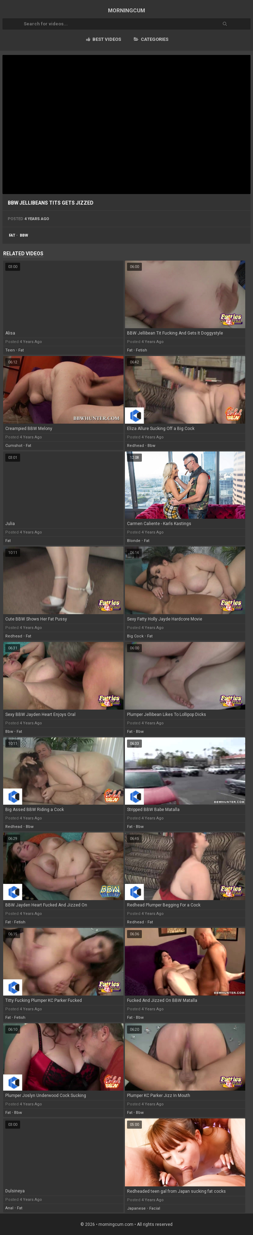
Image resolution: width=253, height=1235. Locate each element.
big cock (135, 636)
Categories (151, 39)
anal (9, 1208)
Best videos (103, 39)
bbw (24, 235)
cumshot (13, 445)
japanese (136, 1208)
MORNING (126, 10)
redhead (135, 445)
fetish (141, 350)
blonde (133, 540)
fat (12, 235)
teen (10, 350)
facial (154, 1208)
